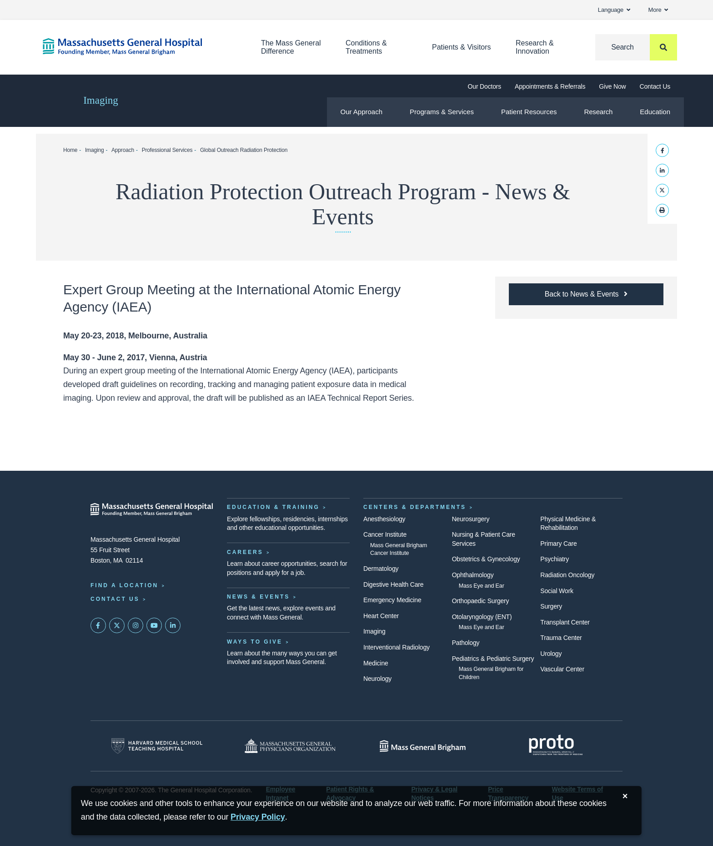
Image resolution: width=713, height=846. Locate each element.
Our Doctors (484, 86)
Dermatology (380, 568)
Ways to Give (254, 642)
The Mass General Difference (291, 47)
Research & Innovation (535, 47)
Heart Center (381, 615)
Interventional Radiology (396, 647)
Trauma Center (561, 637)
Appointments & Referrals (550, 86)
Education (655, 112)
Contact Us (655, 86)
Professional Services (167, 150)
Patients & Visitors (461, 47)
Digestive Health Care (393, 584)
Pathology (466, 642)
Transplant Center (564, 622)
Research (598, 112)
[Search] (636, 47)
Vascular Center (562, 669)
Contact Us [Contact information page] (115, 599)
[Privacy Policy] (258, 817)
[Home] (138, 46)
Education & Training (273, 507)
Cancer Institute (385, 534)
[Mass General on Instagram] (135, 625)
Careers (245, 552)
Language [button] (614, 9)
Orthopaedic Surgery (480, 600)
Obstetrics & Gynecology (486, 559)
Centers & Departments (414, 507)
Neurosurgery (471, 519)
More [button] (658, 9)
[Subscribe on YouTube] (154, 625)
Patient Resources (529, 112)
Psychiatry (554, 559)
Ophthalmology (473, 575)
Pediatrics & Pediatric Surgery (493, 658)
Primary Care (558, 543)
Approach (122, 150)
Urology (551, 653)
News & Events (258, 597)
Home (70, 150)
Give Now (612, 86)
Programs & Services (442, 112)
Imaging (100, 100)
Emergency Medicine (392, 600)
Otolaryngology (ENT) (482, 616)
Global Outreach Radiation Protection (243, 150)
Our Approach (362, 112)
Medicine (375, 663)
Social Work (556, 590)
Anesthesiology (384, 519)
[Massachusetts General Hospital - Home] (151, 509)
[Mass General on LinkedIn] (173, 625)
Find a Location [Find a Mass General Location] (124, 585)
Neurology (377, 678)
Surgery (551, 606)
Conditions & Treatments (366, 47)
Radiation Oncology (567, 575)
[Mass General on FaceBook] (98, 625)
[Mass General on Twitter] (117, 625)
